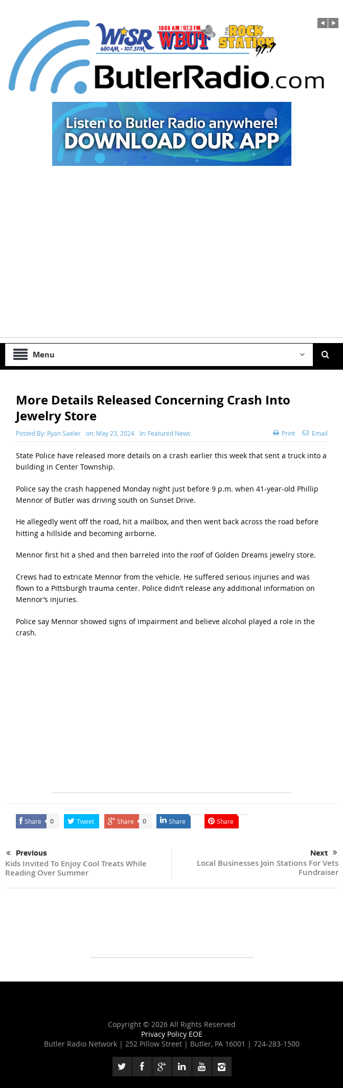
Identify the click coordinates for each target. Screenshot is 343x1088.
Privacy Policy (165, 1034)
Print (284, 433)
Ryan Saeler (64, 433)
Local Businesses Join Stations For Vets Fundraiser (267, 868)
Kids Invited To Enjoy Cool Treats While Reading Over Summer (76, 868)
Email (315, 433)
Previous (26, 853)
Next (323, 853)
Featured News (169, 433)
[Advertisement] (171, 265)
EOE (195, 1034)
